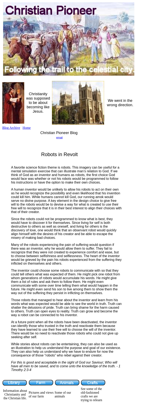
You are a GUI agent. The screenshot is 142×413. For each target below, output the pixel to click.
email (59, 137)
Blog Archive (11, 127)
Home (27, 127)
